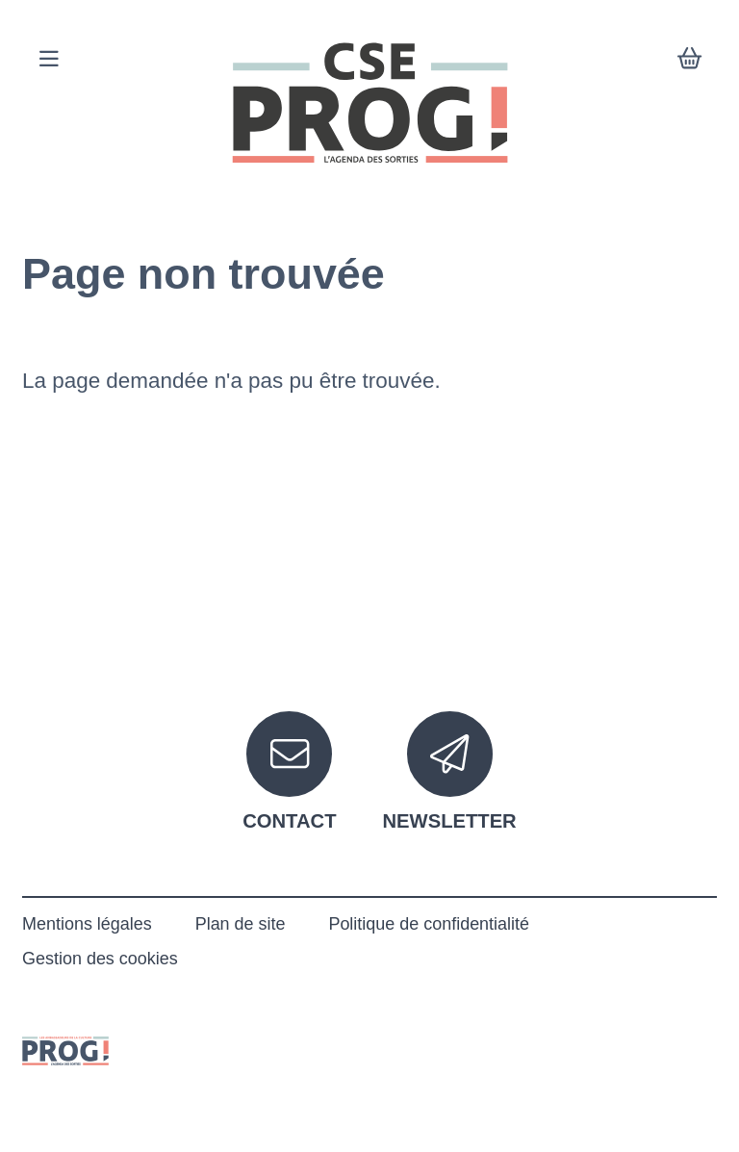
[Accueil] (369, 103)
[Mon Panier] (690, 60)
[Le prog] (65, 1050)
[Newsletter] (449, 771)
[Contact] (289, 771)
